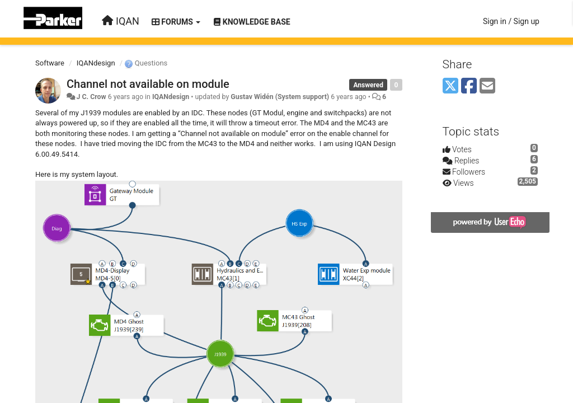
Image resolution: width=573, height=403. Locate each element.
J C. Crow (91, 97)
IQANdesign (96, 63)
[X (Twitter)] (450, 86)
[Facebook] (469, 86)
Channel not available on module (148, 84)
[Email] (487, 86)
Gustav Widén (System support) (280, 97)
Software (49, 63)
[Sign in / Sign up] (511, 21)
